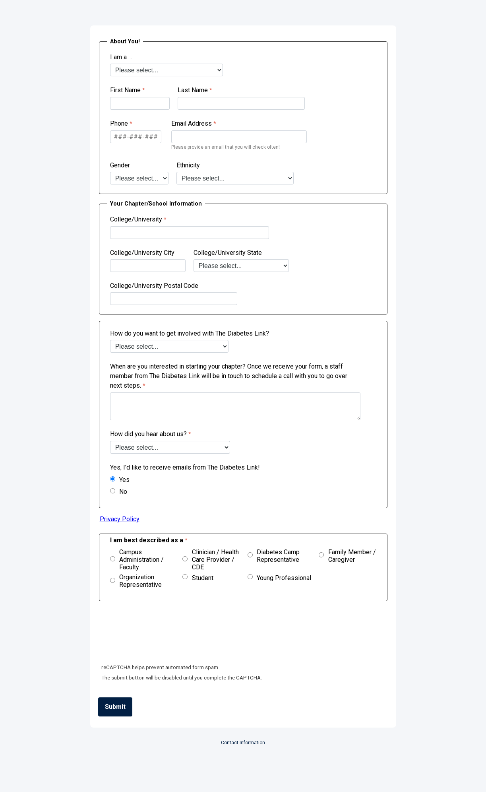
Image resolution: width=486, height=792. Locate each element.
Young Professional (284, 578)
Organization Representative (140, 580)
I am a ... (121, 57)
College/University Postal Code (154, 285)
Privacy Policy (119, 519)
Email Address (191, 123)
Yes (124, 479)
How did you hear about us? (148, 434)
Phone (119, 123)
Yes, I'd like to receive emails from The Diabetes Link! (185, 467)
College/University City (142, 252)
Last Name (193, 90)
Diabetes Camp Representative (278, 555)
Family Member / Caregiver (352, 555)
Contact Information (243, 742)
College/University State (228, 252)
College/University (136, 219)
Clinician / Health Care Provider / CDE (215, 559)
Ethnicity (188, 165)
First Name (125, 90)
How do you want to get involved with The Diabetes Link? (189, 333)
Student (202, 578)
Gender (120, 165)
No (123, 491)
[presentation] (159, 636)
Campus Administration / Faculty (141, 559)
